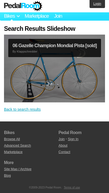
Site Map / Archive (17, 169)
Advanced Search (17, 145)
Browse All (12, 139)
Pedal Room (23, 6)
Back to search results (22, 109)
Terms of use (72, 187)
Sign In (73, 139)
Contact (64, 152)
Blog (7, 175)
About (63, 145)
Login (97, 4)
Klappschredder (27, 51)
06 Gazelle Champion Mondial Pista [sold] (55, 45)
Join (58, 16)
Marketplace (37, 16)
